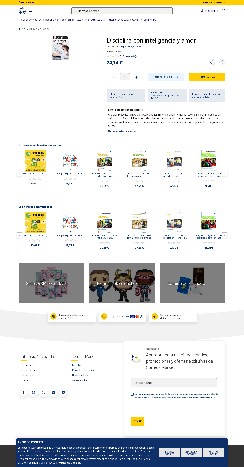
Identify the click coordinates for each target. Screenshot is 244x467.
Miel (87, 19)
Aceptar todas (213, 452)
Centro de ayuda (29, 365)
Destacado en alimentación (52, 19)
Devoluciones (28, 375)
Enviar (137, 421)
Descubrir (77, 365)
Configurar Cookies (191, 452)
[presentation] (154, 407)
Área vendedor (79, 380)
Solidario (111, 19)
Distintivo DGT (98, 19)
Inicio (22, 29)
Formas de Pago (29, 370)
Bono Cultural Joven (128, 19)
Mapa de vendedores (83, 370)
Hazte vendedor (80, 375)
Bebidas (71, 19)
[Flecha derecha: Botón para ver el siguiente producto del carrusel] (224, 173)
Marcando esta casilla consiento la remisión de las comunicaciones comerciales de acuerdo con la (176, 396)
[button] (136, 77)
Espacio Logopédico (131, 46)
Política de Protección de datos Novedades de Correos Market (182, 397)
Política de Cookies (69, 462)
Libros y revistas (40, 29)
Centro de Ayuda (117, 97)
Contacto (26, 380)
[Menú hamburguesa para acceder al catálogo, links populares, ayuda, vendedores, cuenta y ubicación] (30, 10)
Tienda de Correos (28, 19)
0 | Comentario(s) (129, 56)
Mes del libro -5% (148, 19)
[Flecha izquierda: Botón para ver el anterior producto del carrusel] (19, 173)
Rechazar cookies (169, 452)
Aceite (80, 19)
